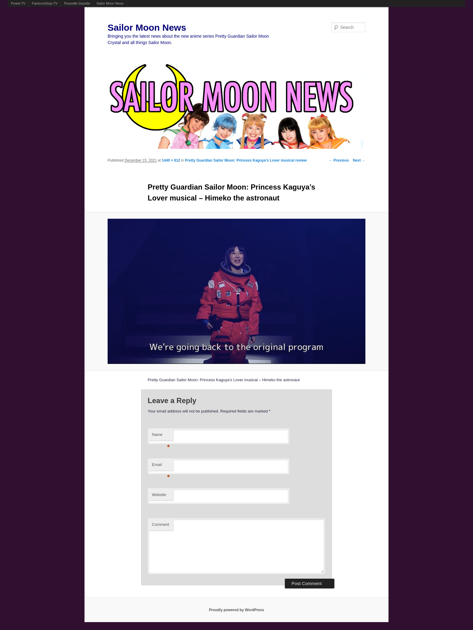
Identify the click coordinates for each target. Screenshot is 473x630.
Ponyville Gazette (77, 3)
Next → (359, 160)
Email (161, 466)
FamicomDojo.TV (45, 3)
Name (161, 436)
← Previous (339, 160)
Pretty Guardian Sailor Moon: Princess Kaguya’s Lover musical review (246, 160)
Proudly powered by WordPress (236, 610)
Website (159, 494)
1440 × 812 (171, 160)
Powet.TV (18, 3)
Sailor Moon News (109, 3)
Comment (160, 524)
